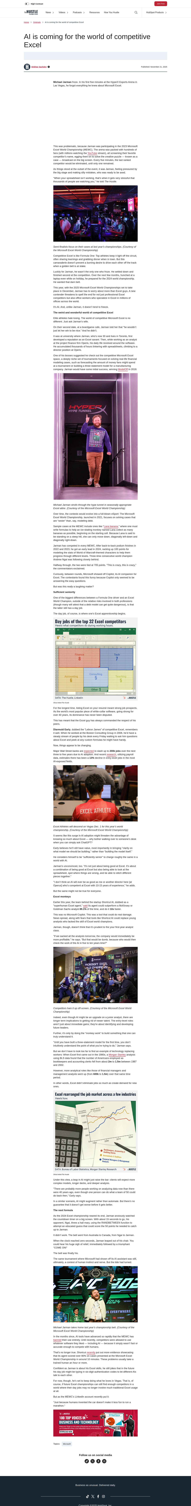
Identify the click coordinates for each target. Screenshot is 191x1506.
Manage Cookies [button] (127, 1498)
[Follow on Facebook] (98, 1447)
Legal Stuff (61, 1498)
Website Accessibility (106, 1498)
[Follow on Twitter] (92, 1447)
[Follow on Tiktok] (87, 1447)
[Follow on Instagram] (104, 1447)
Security (90, 1498)
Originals (37, 22)
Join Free (161, 4)
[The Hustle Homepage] (31, 12)
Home (26, 22)
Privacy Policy (76, 1498)
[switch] (34, 3)
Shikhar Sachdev (39, 67)
